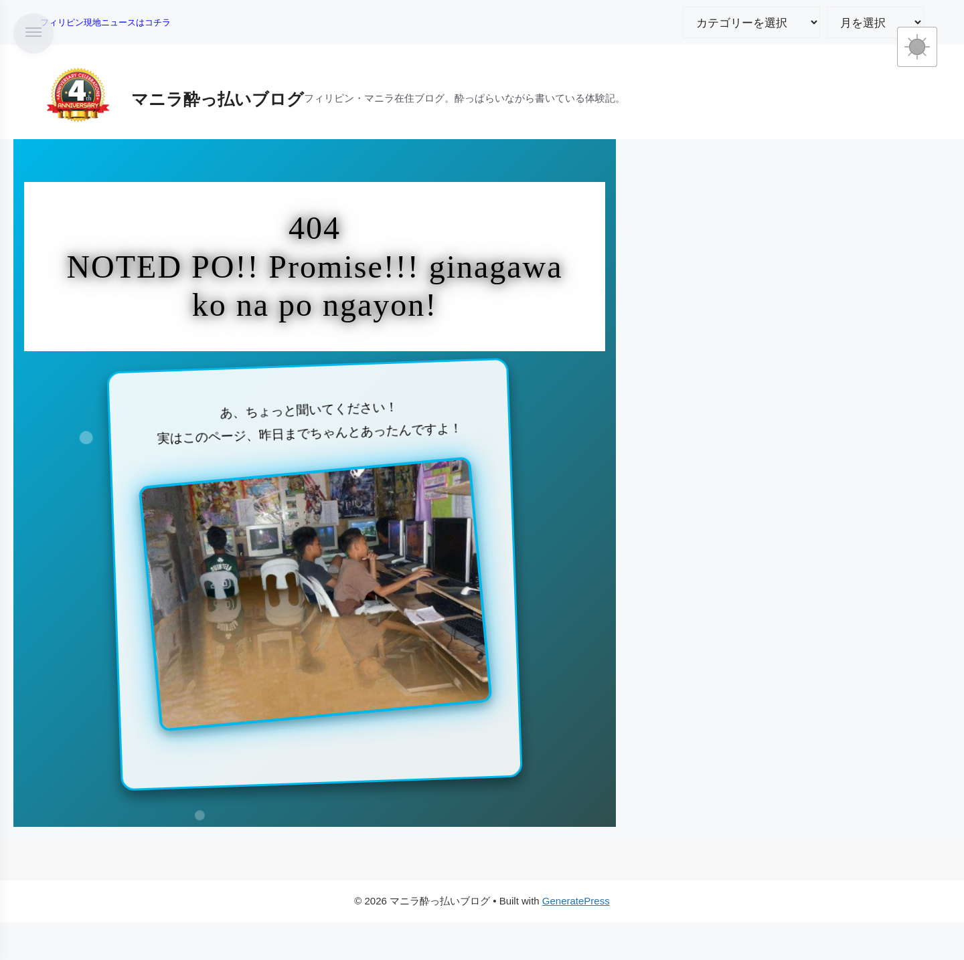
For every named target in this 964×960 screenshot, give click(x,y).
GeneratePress (576, 900)
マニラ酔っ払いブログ (217, 99)
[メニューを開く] (33, 33)
